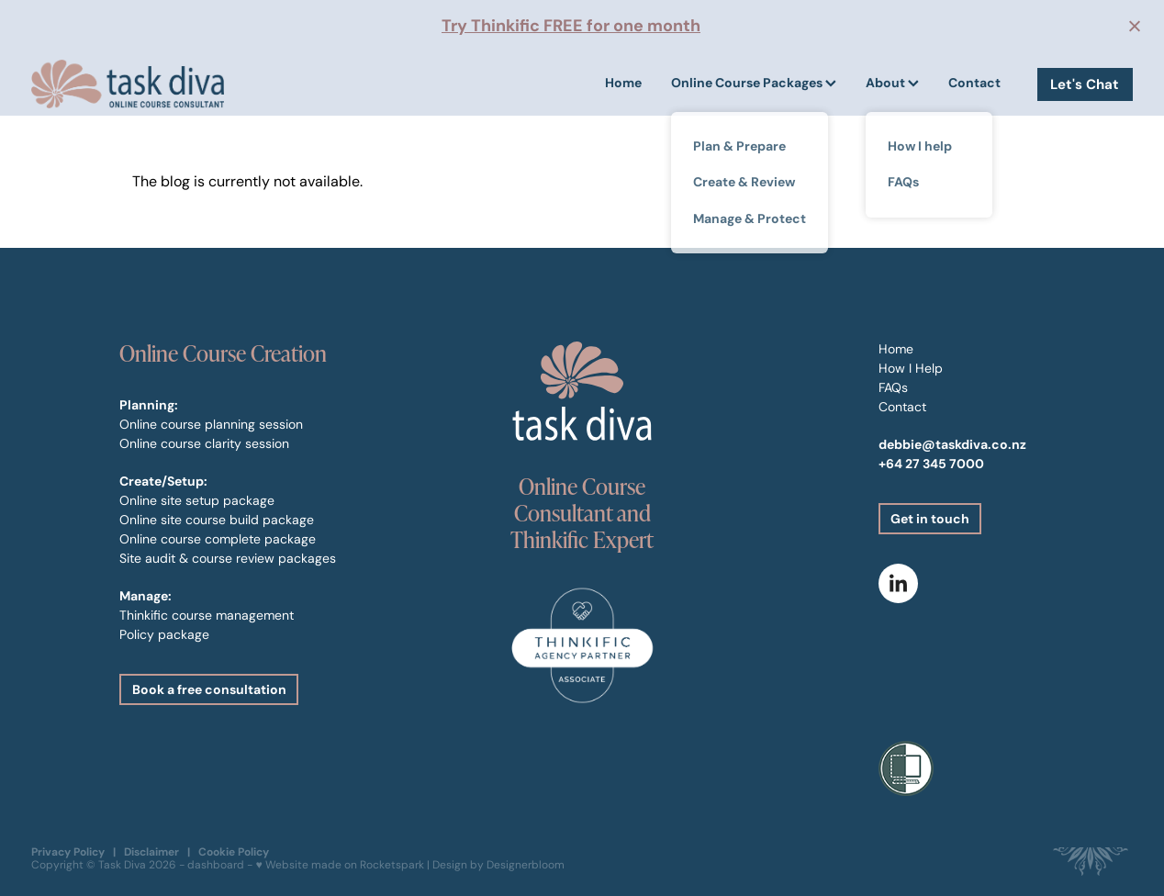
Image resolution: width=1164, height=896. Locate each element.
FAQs (893, 387)
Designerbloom (526, 864)
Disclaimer (151, 851)
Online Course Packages (753, 82)
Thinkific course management (206, 615)
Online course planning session (211, 424)
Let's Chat (1084, 84)
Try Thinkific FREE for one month (571, 25)
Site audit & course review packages (227, 558)
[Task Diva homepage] (141, 84)
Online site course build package (216, 519)
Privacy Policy (68, 851)
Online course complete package (217, 539)
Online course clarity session (204, 443)
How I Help (911, 368)
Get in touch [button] (929, 518)
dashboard (215, 864)
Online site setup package (196, 500)
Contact (974, 82)
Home (623, 82)
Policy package (164, 634)
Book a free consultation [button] (209, 689)
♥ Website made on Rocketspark (339, 864)
